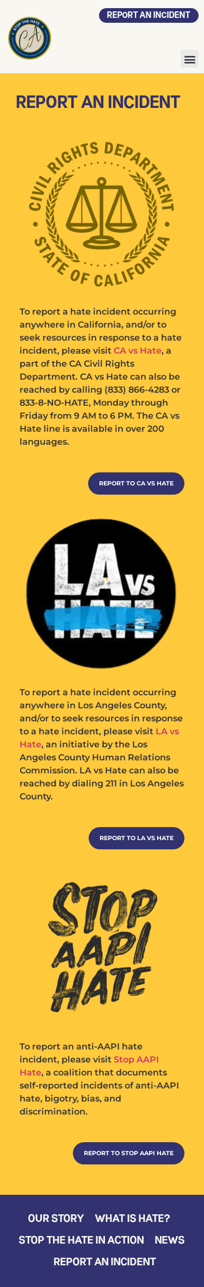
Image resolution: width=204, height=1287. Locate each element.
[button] (190, 59)
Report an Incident (105, 1262)
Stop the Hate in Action (81, 1240)
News (170, 1240)
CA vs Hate (138, 350)
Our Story (56, 1219)
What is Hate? (132, 1219)
